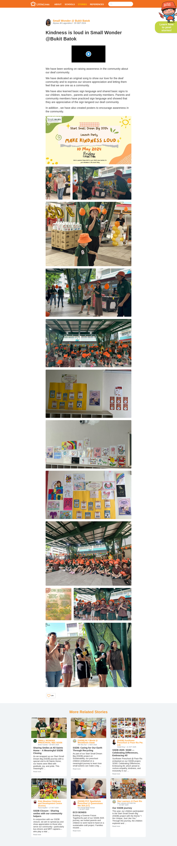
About (58, 4)
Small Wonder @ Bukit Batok (71, 20)
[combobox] (120, 2)
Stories (82, 4)
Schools (70, 4)
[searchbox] (120, 4)
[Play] (88, 54)
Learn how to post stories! (167, 27)
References (97, 4)
